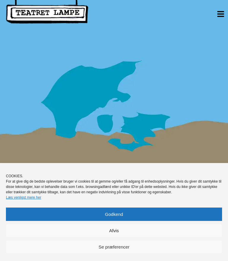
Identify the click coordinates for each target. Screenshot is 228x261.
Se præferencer (114, 246)
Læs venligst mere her (23, 197)
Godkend (114, 214)
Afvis (114, 230)
